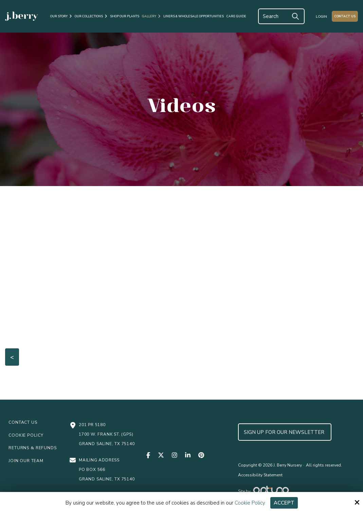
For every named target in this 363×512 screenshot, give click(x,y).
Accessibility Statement (260, 475)
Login (321, 16)
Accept (284, 502)
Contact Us (345, 16)
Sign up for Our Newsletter (285, 432)
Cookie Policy (250, 503)
